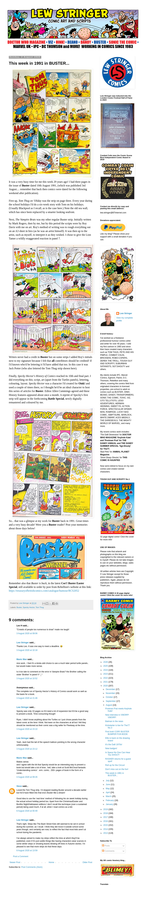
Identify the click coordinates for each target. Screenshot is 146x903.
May (108, 788)
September (111, 701)
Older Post (87, 862)
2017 (105, 817)
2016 (105, 821)
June (108, 784)
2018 (105, 813)
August (109, 705)
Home (51, 862)
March (109, 796)
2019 (105, 809)
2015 (105, 825)
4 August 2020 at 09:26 (26, 777)
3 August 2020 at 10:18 (26, 650)
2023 (105, 674)
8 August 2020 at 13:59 (26, 850)
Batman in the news (114, 721)
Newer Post (15, 862)
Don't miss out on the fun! (116, 769)
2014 (105, 829)
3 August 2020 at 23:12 (26, 749)
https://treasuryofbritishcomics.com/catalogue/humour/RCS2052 (44, 590)
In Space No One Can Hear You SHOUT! (117, 753)
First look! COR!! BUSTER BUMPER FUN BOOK (117, 732)
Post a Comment (20, 856)
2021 (105, 682)
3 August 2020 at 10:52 (26, 678)
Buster (19, 607)
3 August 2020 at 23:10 (26, 729)
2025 (105, 666)
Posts (106, 846)
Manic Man (21, 659)
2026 (105, 662)
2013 (105, 833)
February (110, 800)
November (111, 693)
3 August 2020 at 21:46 (26, 698)
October (110, 697)
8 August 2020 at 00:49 (26, 811)
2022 (105, 678)
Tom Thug (40, 607)
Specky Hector (29, 607)
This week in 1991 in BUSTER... (114, 774)
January (110, 804)
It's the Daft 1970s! (113, 744)
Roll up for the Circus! (115, 765)
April (108, 792)
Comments (108, 851)
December (111, 689)
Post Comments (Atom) (31, 867)
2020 (105, 686)
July (108, 780)
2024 (105, 670)
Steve (19, 786)
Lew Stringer (22, 642)
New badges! (111, 748)
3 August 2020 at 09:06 (26, 633)
